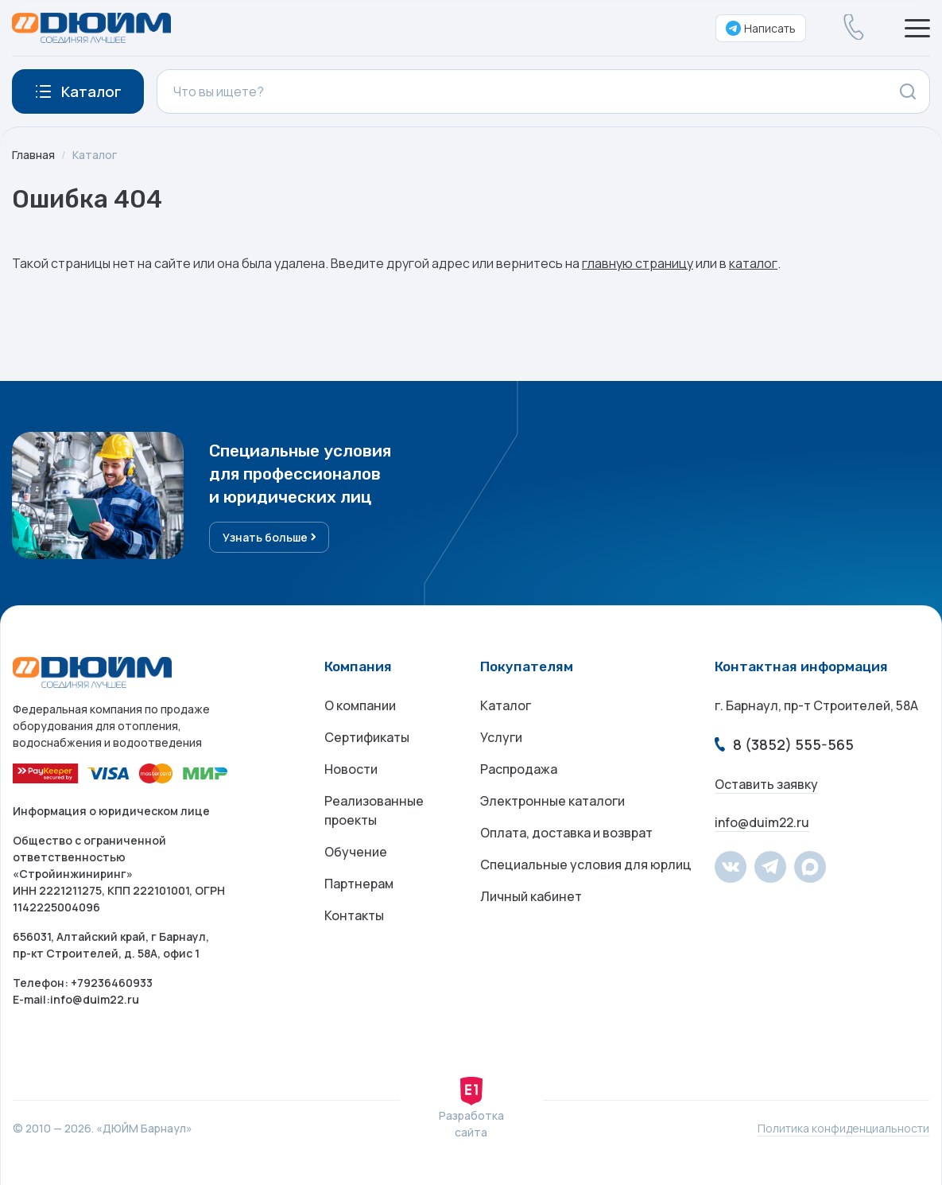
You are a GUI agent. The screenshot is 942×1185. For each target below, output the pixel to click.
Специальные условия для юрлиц (586, 864)
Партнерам (358, 883)
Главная (33, 154)
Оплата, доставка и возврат (566, 832)
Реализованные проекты (374, 810)
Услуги (501, 737)
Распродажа (518, 769)
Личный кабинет (531, 896)
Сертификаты (366, 737)
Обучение (355, 852)
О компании (360, 705)
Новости (351, 769)
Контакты (354, 915)
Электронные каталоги (552, 801)
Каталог (94, 154)
